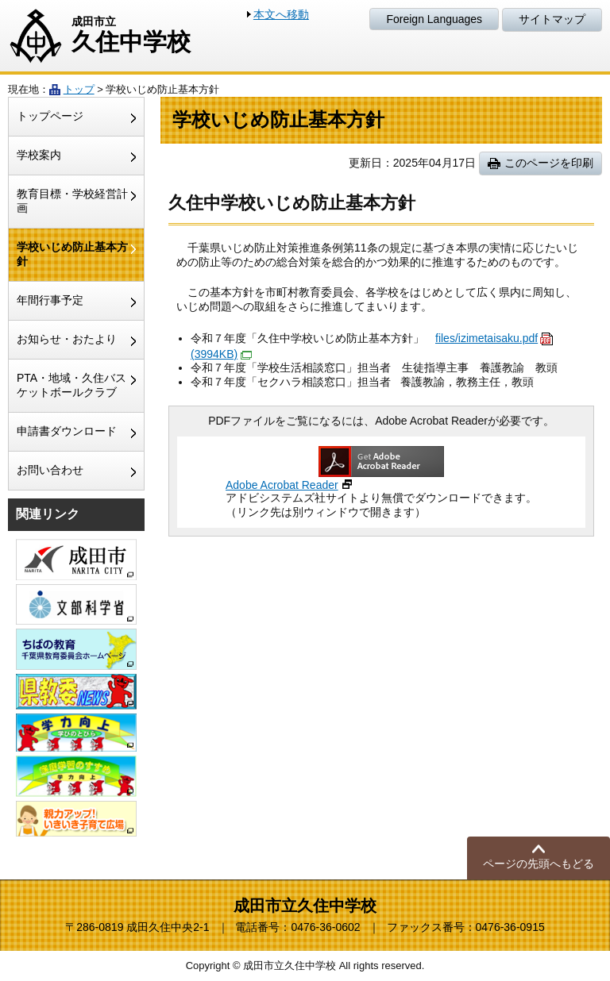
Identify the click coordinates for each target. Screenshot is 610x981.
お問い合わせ (50, 470)
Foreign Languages (434, 19)
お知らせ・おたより (67, 339)
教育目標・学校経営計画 (72, 200)
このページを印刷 (548, 162)
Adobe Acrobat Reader (282, 485)
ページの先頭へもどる (538, 863)
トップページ (50, 116)
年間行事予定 (50, 300)
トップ (79, 89)
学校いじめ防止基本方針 (72, 253)
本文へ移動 (281, 14)
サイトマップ (552, 19)
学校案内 (39, 154)
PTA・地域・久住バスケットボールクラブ (71, 384)
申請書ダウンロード (67, 431)
